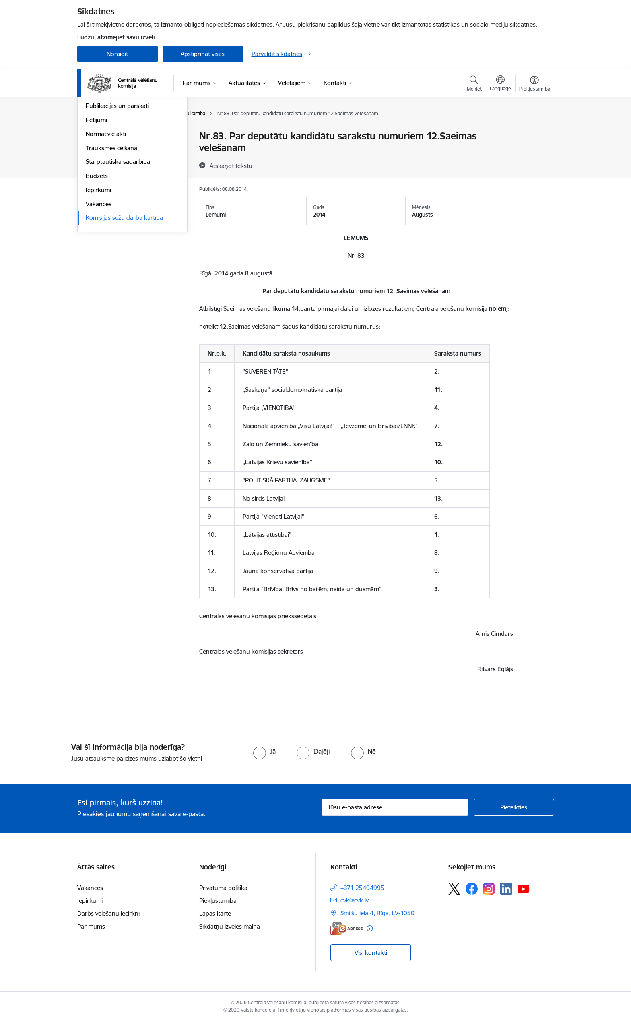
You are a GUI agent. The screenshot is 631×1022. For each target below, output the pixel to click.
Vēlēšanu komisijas (111, 178)
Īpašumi (96, 164)
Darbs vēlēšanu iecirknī (108, 913)
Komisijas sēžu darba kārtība (124, 304)
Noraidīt (117, 54)
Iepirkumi (98, 276)
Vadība (95, 137)
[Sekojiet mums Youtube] (524, 888)
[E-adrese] (346, 928)
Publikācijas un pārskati (117, 193)
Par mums (91, 926)
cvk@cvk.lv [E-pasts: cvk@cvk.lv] (354, 900)
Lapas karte (215, 913)
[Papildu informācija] (370, 928)
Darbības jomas (107, 150)
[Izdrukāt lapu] (534, 133)
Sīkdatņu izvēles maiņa (229, 926)
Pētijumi (96, 206)
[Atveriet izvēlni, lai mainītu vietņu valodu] (500, 84)
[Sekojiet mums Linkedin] (506, 889)
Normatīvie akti (106, 220)
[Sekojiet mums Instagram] (489, 889)
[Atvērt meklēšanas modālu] (474, 84)
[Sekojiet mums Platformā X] (454, 889)
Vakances (98, 290)
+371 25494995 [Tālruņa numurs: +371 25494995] (362, 888)
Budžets (97, 262)
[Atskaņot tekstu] (231, 165)
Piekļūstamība (218, 900)
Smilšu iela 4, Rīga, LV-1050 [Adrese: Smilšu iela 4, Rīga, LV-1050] (377, 913)
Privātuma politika (223, 888)
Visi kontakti (371, 952)
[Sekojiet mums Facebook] (472, 889)
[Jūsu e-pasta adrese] (395, 807)
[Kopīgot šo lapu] (534, 153)
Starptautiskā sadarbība (118, 248)
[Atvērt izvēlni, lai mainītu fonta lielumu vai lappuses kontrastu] (534, 84)
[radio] (264, 751)
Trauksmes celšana (111, 234)
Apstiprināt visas (203, 54)
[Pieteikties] (514, 807)
